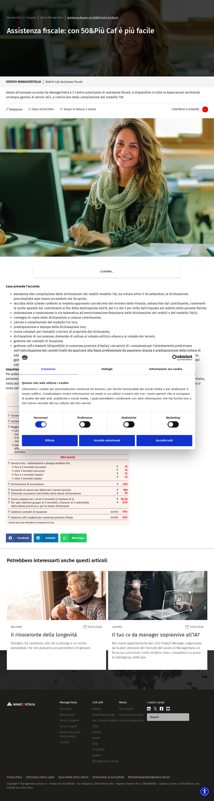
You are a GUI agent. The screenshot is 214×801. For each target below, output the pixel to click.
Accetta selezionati (107, 440)
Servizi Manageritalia (51, 17)
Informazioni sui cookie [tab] (165, 369)
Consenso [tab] (48, 369)
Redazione (16, 109)
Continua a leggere (185, 109)
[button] (19, 538)
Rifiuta (49, 440)
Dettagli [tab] (107, 369)
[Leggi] (73, 620)
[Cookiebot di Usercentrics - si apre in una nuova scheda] (175, 358)
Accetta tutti (164, 440)
